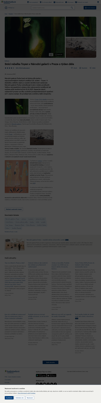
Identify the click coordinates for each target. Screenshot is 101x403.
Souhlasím (9, 398)
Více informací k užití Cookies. (27, 393)
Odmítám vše (20, 398)
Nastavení (30, 398)
